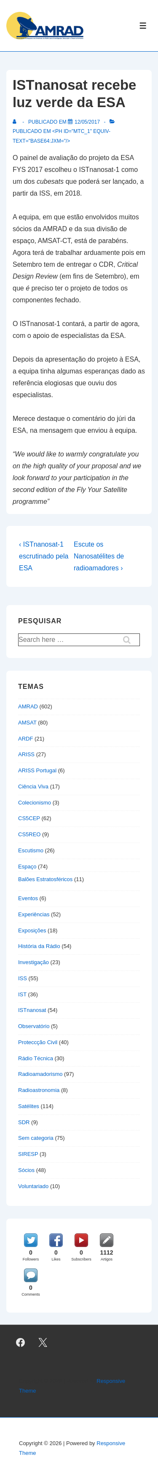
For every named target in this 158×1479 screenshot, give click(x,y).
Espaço (27, 866)
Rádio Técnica (35, 1058)
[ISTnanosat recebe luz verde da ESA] (87, 122)
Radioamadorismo (40, 1074)
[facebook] (21, 1342)
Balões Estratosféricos (45, 879)
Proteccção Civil (37, 1042)
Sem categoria (36, 1138)
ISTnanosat (32, 1010)
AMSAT (27, 722)
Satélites (28, 1106)
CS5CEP (29, 818)
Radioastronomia (38, 1090)
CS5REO (29, 834)
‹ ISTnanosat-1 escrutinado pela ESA (43, 556)
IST (22, 994)
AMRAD (28, 706)
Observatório (33, 1026)
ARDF (25, 738)
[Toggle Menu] (143, 25)
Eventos (28, 898)
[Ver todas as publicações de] (16, 122)
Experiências (33, 914)
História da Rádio (39, 946)
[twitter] (43, 1342)
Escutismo (30, 850)
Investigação (33, 962)
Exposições (32, 930)
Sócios (26, 1170)
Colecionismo (34, 802)
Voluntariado (33, 1186)
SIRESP (28, 1154)
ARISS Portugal (37, 770)
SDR (23, 1122)
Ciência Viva (33, 786)
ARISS (26, 754)
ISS (22, 978)
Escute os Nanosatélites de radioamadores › (99, 556)
